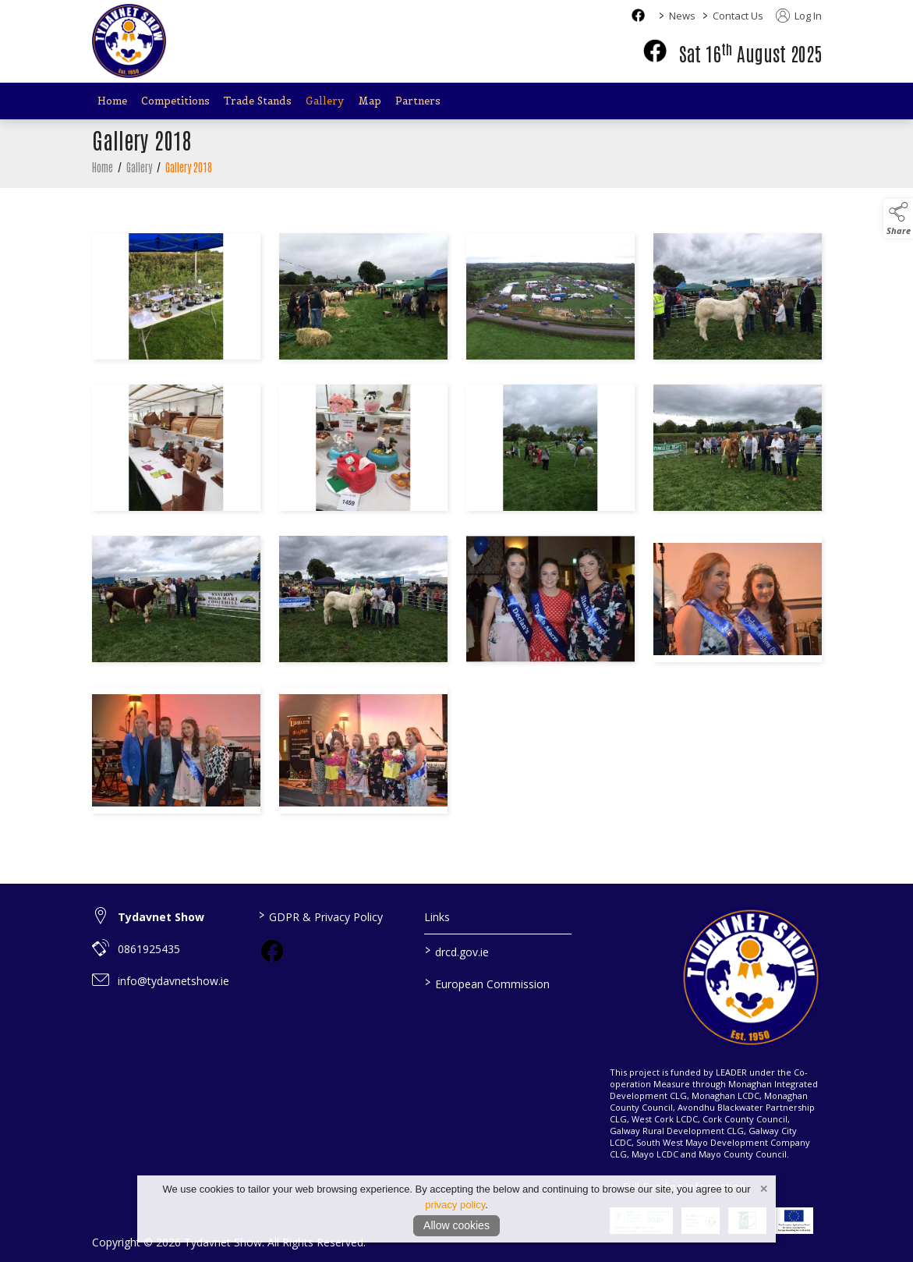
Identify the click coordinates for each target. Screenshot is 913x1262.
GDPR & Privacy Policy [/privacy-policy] (321, 915)
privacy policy (455, 1205)
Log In (799, 16)
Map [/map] (369, 101)
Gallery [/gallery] (325, 101)
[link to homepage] (129, 41)
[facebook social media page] (638, 15)
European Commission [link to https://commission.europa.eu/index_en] (487, 982)
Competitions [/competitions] (175, 101)
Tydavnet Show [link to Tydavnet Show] (161, 916)
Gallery (139, 167)
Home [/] (112, 101)
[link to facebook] (272, 950)
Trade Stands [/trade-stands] (258, 101)
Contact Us (738, 16)
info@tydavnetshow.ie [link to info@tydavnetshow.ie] (173, 980)
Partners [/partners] (418, 101)
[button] (898, 218)
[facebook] (655, 50)
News (682, 16)
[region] (457, 526)
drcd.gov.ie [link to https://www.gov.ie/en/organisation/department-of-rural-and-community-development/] (457, 950)
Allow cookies (456, 1225)
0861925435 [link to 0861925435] (149, 948)
